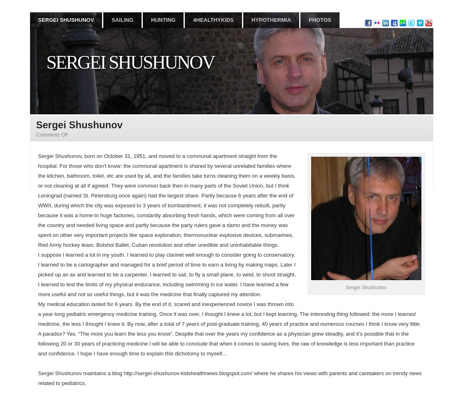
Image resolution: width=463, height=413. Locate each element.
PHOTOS (320, 20)
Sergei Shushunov (130, 62)
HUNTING (163, 20)
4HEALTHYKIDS (213, 20)
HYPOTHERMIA (271, 20)
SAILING (122, 20)
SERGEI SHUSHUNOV (66, 20)
